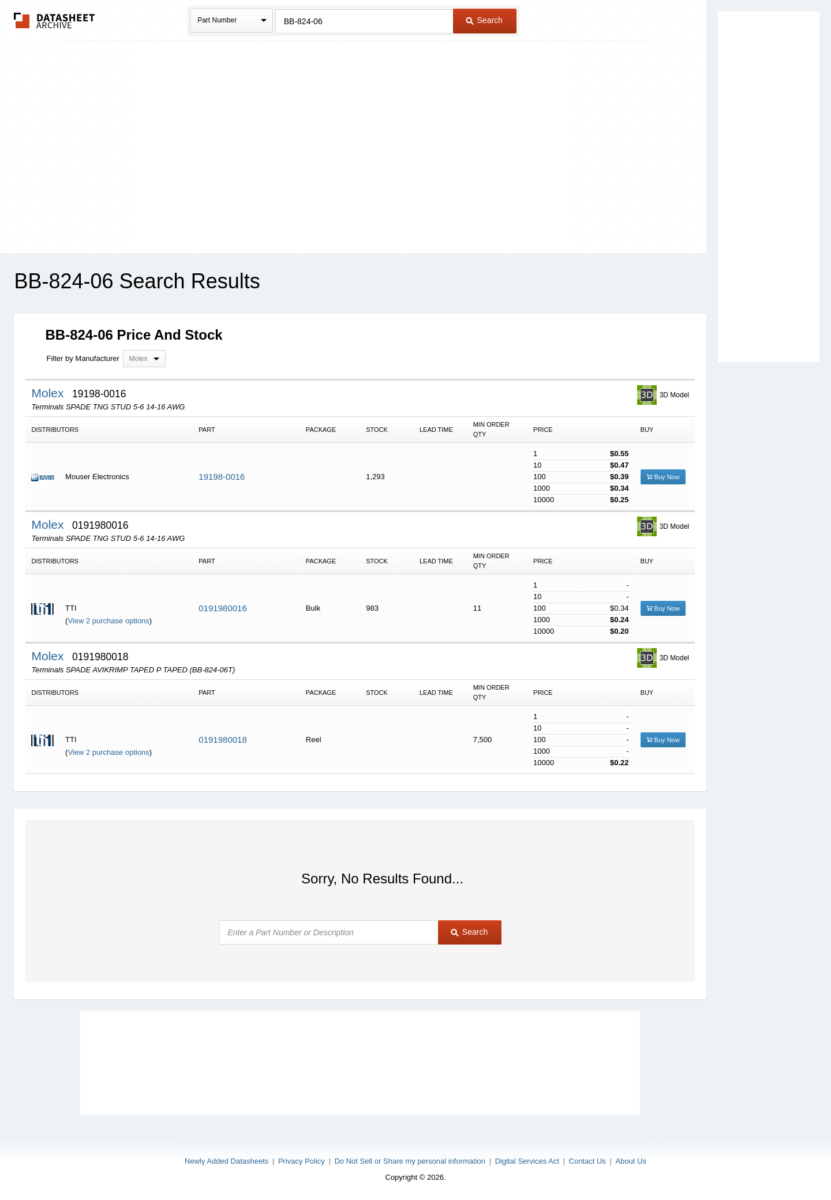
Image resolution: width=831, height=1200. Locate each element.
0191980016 (222, 608)
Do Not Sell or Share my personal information (409, 1161)
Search (484, 20)
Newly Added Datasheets (226, 1161)
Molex (49, 393)
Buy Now (663, 476)
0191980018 (222, 739)
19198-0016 (222, 476)
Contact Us (587, 1161)
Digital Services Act (527, 1161)
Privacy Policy (301, 1161)
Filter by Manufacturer (82, 358)
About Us (630, 1161)
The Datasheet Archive (54, 20)
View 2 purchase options (108, 620)
